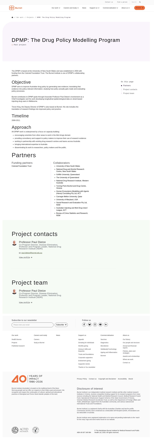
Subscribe (61, 325)
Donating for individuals (86, 342)
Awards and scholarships (131, 356)
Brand (131, 378)
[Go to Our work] (20, 17)
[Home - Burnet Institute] (15, 8)
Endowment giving (84, 361)
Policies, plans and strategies (129, 352)
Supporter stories (84, 364)
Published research (18, 346)
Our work (55, 8)
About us (125, 8)
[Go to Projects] (30, 17)
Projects (14, 342)
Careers (36, 339)
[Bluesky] (90, 324)
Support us (94, 8)
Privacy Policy (82, 378)
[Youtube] (100, 324)
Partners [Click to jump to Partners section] (127, 85)
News (84, 8)
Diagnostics (104, 342)
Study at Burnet (39, 342)
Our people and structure (131, 342)
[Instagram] (95, 324)
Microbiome (104, 346)
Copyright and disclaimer (107, 378)
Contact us (109, 2)
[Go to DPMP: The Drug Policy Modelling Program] (53, 17)
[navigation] (77, 5)
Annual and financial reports (129, 347)
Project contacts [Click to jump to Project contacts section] (130, 89)
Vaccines (104, 339)
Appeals (81, 339)
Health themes (16, 339)
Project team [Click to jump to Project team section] (128, 93)
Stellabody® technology (108, 349)
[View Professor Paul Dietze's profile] (40, 257)
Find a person (122, 2)
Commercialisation (110, 8)
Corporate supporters (85, 357)
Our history (126, 339)
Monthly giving (83, 346)
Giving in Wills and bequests (84, 350)
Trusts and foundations (86, 354)
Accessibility (122, 378)
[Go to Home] (12, 17)
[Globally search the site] (136, 2)
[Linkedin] (106, 324)
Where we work (128, 359)
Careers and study (70, 8)
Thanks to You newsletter (86, 367)
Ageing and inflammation (109, 352)
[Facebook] (84, 324)
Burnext (103, 355)
